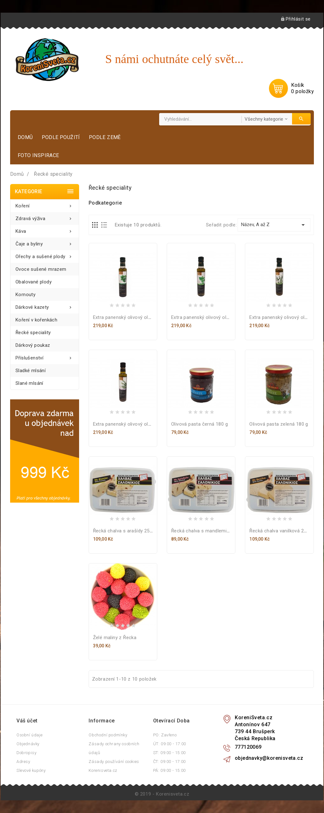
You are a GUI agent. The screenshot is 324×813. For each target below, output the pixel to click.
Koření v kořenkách (36, 320)
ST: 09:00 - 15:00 (169, 752)
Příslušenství (45, 356)
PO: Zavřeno (165, 735)
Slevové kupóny (31, 770)
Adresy (23, 761)
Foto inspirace (38, 155)
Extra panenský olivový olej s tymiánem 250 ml (144, 424)
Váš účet (27, 721)
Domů (25, 137)
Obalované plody (34, 282)
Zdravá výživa (45, 216)
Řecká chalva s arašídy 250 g (124, 531)
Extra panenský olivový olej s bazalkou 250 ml (143, 317)
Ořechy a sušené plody (45, 254)
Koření (45, 204)
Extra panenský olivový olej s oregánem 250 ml (222, 317)
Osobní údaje (29, 735)
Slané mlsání (29, 383)
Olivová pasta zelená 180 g (278, 424)
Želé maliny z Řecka (115, 637)
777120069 (248, 747)
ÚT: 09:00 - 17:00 (169, 743)
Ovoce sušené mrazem (41, 269)
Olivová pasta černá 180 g (199, 424)
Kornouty (25, 294)
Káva (45, 229)
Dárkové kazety (45, 305)
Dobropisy (26, 752)
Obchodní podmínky (108, 735)
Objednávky (28, 743)
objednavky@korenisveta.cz (269, 758)
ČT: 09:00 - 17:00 (169, 761)
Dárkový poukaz (33, 345)
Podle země (105, 137)
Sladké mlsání (31, 370)
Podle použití (61, 137)
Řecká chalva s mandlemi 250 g (205, 531)
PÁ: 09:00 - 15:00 (169, 770)
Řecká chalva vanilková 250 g (281, 531)
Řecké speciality (33, 332)
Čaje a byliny (45, 242)
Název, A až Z (274, 225)
